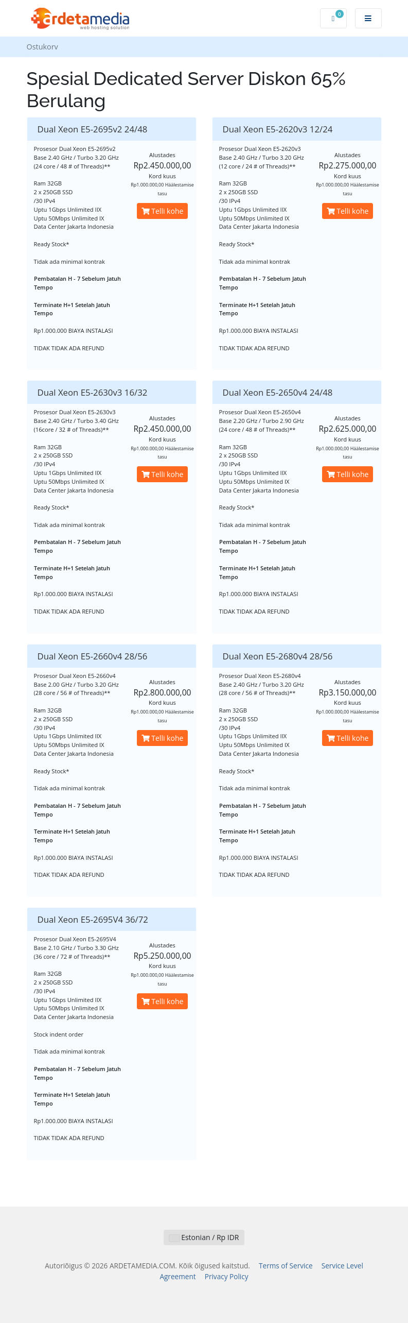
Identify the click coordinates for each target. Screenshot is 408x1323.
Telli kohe (162, 211)
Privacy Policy (227, 1276)
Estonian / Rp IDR (204, 1237)
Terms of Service (286, 1265)
